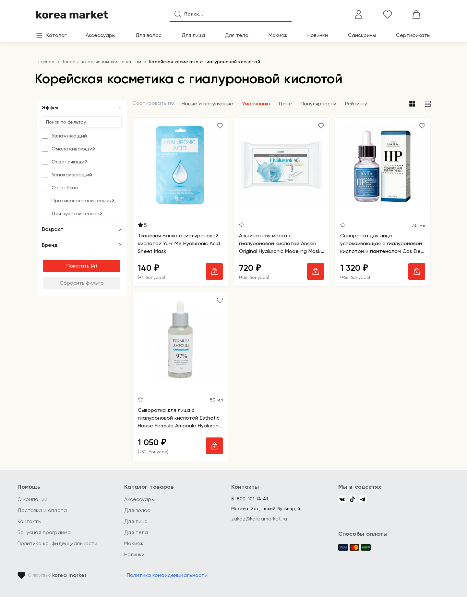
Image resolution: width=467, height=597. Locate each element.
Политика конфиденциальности (58, 543)
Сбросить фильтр (82, 283)
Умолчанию (256, 104)
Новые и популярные (207, 104)
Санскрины (362, 35)
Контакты (30, 521)
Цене (285, 104)
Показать (78, 266)
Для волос (149, 35)
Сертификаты (413, 35)
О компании (33, 499)
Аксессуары (100, 35)
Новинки (317, 35)
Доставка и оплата (42, 510)
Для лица (193, 35)
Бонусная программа (44, 532)
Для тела (236, 35)
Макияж (278, 35)
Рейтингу (356, 104)
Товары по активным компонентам (101, 61)
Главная (45, 61)
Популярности (318, 104)
